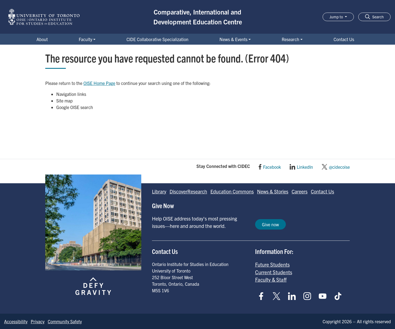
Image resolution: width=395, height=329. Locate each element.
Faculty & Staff (271, 279)
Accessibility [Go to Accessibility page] (15, 321)
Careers (299, 191)
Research (290, 39)
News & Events (233, 39)
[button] (374, 17)
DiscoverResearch (188, 191)
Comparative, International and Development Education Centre (197, 17)
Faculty (85, 39)
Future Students (272, 264)
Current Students (273, 272)
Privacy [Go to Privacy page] (37, 321)
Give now (270, 224)
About (42, 39)
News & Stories (272, 191)
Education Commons (232, 191)
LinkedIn (305, 167)
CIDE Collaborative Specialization (157, 39)
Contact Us (344, 39)
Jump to (336, 16)
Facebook (272, 167)
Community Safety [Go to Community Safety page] (65, 321)
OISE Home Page (99, 83)
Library (159, 191)
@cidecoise (339, 167)
